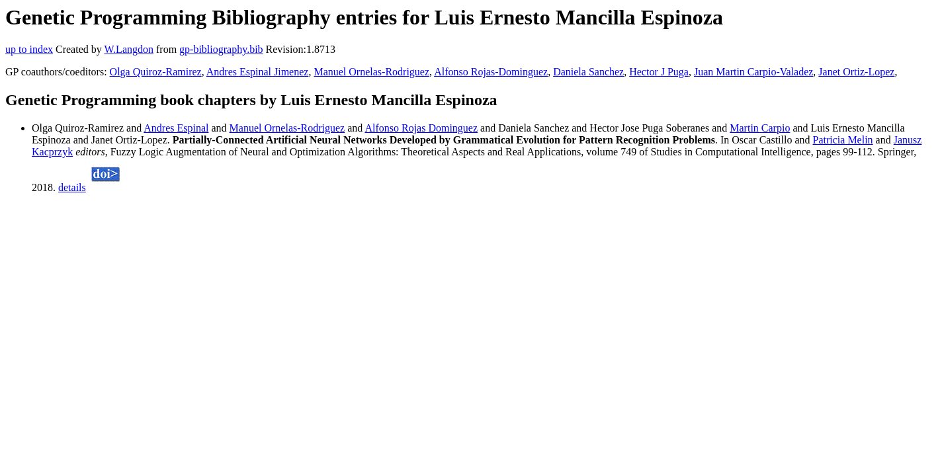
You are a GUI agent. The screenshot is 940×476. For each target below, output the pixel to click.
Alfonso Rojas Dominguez (421, 128)
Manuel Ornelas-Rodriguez (371, 71)
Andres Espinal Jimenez (257, 71)
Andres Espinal (176, 128)
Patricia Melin (843, 139)
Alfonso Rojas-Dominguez (491, 71)
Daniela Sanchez (588, 71)
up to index (29, 49)
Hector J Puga (659, 71)
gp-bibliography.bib (221, 49)
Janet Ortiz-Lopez (856, 71)
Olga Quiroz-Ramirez (156, 71)
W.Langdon (128, 49)
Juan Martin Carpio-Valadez (753, 71)
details (72, 187)
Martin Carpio (760, 128)
